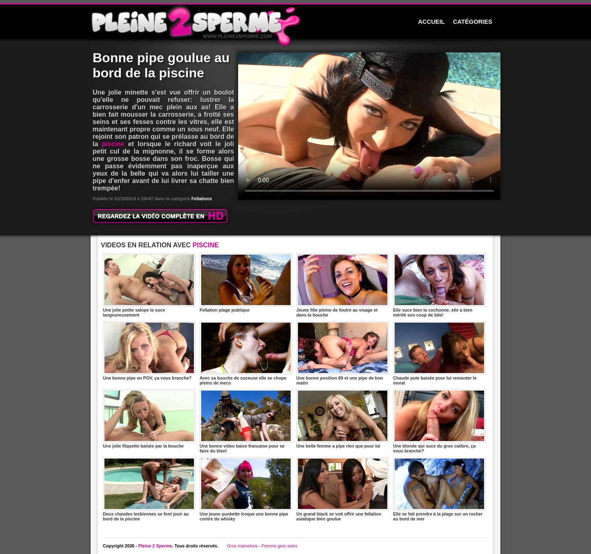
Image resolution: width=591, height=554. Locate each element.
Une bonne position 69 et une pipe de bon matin (342, 353)
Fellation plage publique (246, 282)
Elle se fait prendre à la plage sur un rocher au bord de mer (439, 489)
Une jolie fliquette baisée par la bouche (149, 418)
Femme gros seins (279, 545)
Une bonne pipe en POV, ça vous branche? (149, 350)
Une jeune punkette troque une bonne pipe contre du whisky (246, 489)
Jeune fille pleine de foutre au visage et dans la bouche (342, 285)
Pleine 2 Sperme (155, 545)
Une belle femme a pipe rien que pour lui (342, 418)
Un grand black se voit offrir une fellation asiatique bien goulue (342, 489)
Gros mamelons (242, 545)
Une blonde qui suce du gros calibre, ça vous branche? (439, 421)
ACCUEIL (431, 21)
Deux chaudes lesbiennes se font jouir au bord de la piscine (149, 489)
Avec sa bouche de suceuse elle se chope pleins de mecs (246, 353)
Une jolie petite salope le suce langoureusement (149, 285)
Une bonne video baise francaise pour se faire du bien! (246, 421)
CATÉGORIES (472, 21)
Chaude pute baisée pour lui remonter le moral (439, 353)
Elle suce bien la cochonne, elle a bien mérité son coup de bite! (439, 285)
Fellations (201, 198)
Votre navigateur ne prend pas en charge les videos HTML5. (369, 126)
